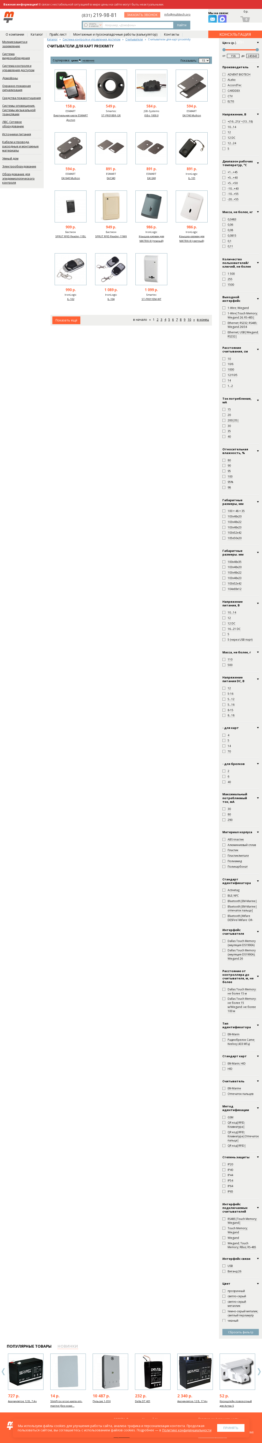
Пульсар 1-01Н (102, 1401)
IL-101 (191, 178)
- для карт (230, 728)
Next (259, 1371)
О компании (15, 28)
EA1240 (151, 178)
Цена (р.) (229, 42)
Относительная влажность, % (235, 451)
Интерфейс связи (236, 1258)
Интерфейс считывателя (233, 932)
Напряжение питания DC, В (233, 679)
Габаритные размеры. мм (233, 552)
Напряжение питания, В (232, 603)
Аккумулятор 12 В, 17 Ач (192, 1401)
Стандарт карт (234, 1056)
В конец (203, 319)
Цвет (226, 1283)
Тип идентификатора (236, 1025)
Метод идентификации (235, 1108)
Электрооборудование (19, 166)
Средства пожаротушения (21, 98)
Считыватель (233, 1081)
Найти (107, 17)
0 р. (246, 13)
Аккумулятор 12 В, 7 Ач (22, 1401)
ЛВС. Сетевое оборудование (13, 124)
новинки (68, 1346)
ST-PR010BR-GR (111, 115)
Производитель (235, 67)
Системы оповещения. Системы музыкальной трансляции (19, 110)
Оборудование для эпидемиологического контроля (18, 178)
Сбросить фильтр (240, 1332)
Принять (230, 1428)
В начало (140, 319)
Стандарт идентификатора (236, 881)
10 (189, 319)
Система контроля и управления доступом (18, 68)
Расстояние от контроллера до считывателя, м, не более (238, 976)
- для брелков (233, 764)
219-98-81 (136, 14)
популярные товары (29, 1346)
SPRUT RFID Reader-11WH (111, 236)
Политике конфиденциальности (186, 1430)
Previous (3, 1371)
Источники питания (16, 134)
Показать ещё (66, 320)
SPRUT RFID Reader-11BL (70, 236)
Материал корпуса (237, 832)
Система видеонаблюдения (16, 56)
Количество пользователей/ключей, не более (236, 263)
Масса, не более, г (236, 652)
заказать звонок (181, 17)
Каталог (37, 28)
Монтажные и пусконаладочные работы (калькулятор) (115, 28)
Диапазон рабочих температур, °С (237, 163)
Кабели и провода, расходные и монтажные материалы (20, 146)
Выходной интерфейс (231, 299)
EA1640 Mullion (70, 178)
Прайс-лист (58, 28)
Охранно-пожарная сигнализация (16, 88)
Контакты (171, 28)
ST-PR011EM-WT (151, 299)
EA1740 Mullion (192, 115)
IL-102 (70, 299)
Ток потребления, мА (237, 400)
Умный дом (10, 158)
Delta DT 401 (142, 1401)
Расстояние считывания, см (235, 349)
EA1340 (111, 178)
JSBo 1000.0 (151, 115)
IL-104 (110, 299)
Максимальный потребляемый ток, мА (234, 798)
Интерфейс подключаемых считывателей (235, 1207)
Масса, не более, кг (237, 212)
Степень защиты (235, 1157)
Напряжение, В (234, 114)
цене (76, 60)
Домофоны (10, 78)
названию (92, 60)
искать (37, 17)
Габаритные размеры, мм (233, 502)
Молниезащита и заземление (14, 44)
